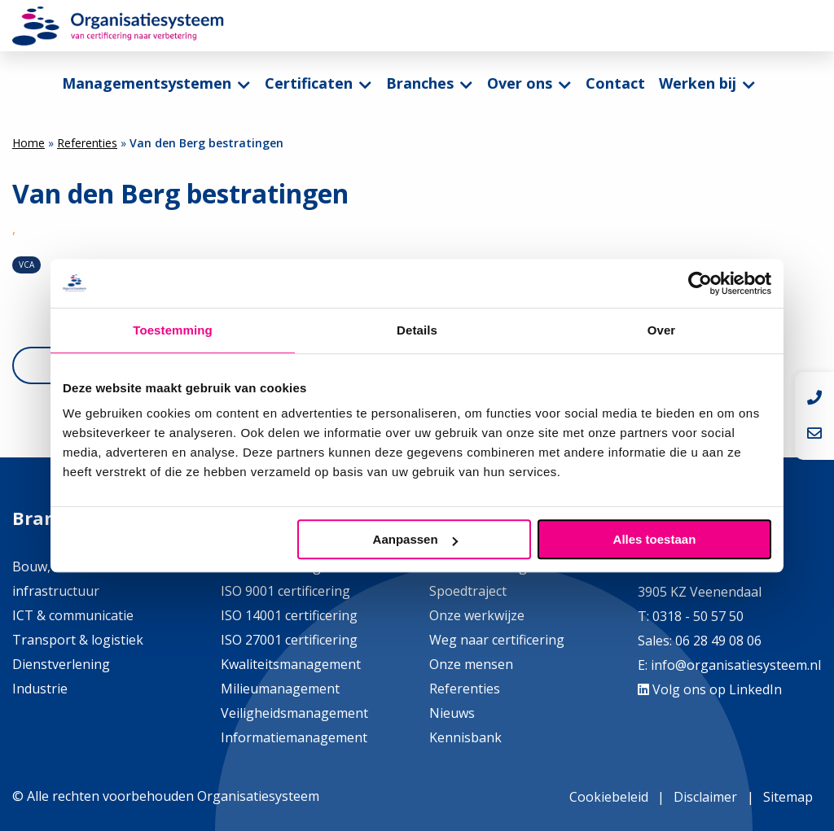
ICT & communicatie (73, 615)
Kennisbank (465, 737)
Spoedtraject (468, 591)
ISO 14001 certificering (289, 615)
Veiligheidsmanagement (294, 713)
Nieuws (452, 713)
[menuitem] (156, 83)
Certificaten (309, 83)
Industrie (40, 689)
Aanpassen (415, 539)
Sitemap (788, 797)
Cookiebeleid (608, 797)
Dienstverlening (61, 664)
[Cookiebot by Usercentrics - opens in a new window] (700, 283)
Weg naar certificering (496, 640)
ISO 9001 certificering (285, 591)
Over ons (519, 83)
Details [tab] (417, 330)
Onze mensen (471, 664)
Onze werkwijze (477, 615)
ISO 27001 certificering (289, 640)
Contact (615, 83)
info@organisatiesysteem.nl (736, 665)
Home (28, 143)
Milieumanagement (280, 689)
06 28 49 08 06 (717, 640)
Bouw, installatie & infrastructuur (68, 579)
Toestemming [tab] (173, 330)
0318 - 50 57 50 (698, 616)
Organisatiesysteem (118, 25)
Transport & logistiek (77, 640)
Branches (420, 83)
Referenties (87, 143)
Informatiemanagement (294, 737)
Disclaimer (705, 797)
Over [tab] (661, 330)
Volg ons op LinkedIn (710, 689)
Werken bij (697, 83)
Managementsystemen (146, 83)
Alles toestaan (654, 539)
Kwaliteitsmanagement (291, 664)
